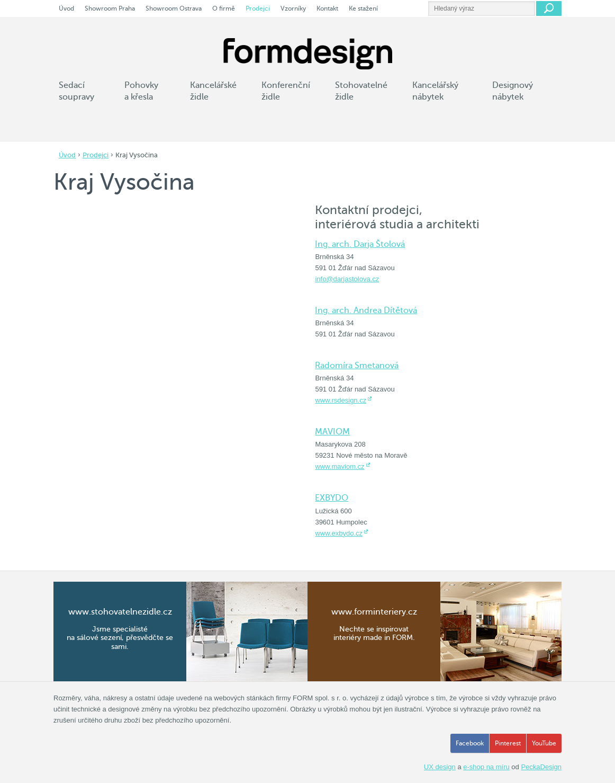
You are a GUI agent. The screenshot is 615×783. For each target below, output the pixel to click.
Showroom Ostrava (174, 8)
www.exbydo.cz (339, 533)
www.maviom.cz (339, 466)
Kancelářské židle (213, 91)
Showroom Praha (110, 8)
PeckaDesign (541, 767)
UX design (440, 767)
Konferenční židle (285, 91)
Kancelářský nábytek (435, 91)
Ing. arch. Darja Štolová (360, 244)
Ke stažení (363, 8)
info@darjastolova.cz (347, 279)
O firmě (223, 8)
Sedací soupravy (76, 91)
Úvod (67, 155)
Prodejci (95, 155)
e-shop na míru (486, 767)
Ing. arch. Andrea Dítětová (366, 310)
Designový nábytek (512, 91)
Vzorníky (293, 8)
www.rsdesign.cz (340, 400)
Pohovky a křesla (141, 91)
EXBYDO (331, 498)
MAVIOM (332, 432)
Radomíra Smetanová (357, 365)
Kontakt (327, 8)
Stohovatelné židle (361, 91)
